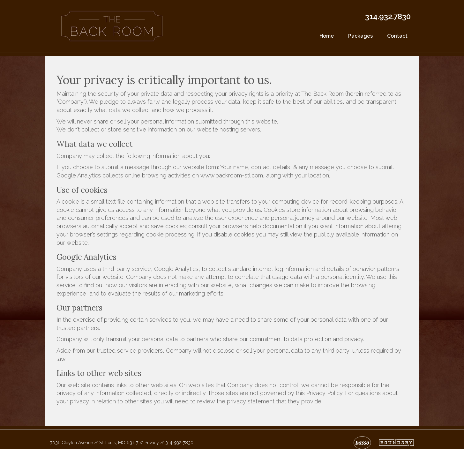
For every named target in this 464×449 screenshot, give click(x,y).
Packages (360, 36)
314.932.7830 (388, 16)
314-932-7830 (179, 442)
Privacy (152, 442)
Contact (397, 36)
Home (326, 36)
